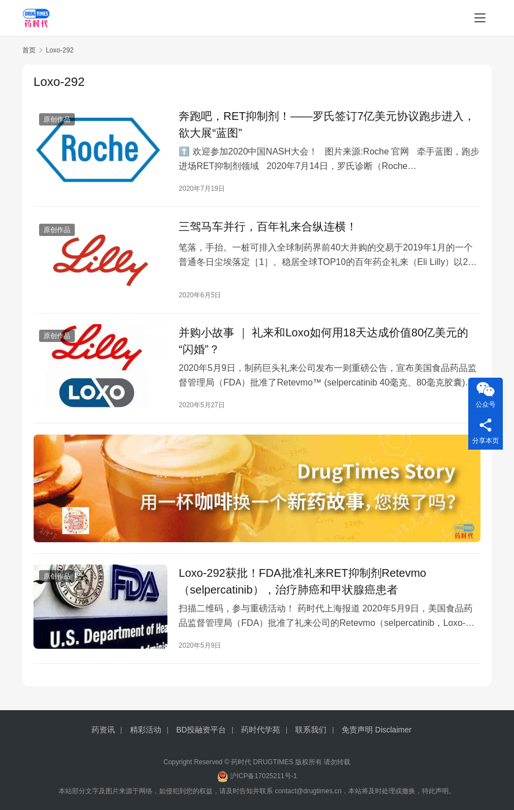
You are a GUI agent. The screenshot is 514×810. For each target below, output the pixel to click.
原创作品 (57, 119)
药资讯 (103, 729)
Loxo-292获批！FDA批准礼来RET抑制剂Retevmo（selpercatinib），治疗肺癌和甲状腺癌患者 (302, 582)
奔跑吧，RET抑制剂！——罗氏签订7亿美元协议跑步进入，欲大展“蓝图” (327, 124)
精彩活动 (145, 729)
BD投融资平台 (201, 729)
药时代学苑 (260, 729)
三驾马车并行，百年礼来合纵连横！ (268, 226)
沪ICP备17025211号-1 (263, 776)
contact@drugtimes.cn (308, 791)
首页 (29, 50)
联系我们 (310, 729)
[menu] (480, 18)
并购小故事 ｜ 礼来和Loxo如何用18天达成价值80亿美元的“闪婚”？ (323, 341)
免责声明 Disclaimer (376, 729)
